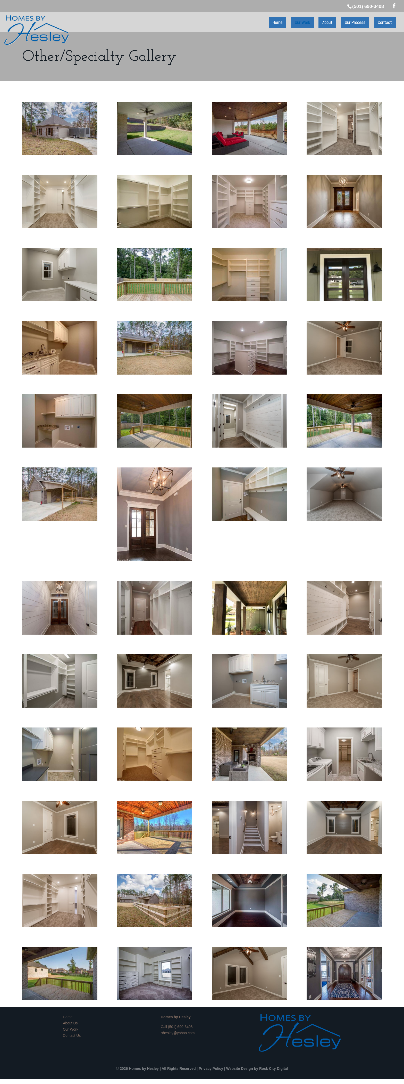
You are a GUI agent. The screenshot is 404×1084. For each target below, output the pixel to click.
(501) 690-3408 (180, 1027)
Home (277, 22)
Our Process (355, 22)
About (327, 22)
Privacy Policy (211, 1068)
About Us (70, 1023)
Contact (385, 22)
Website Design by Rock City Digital (257, 1068)
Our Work (302, 22)
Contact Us (72, 1035)
